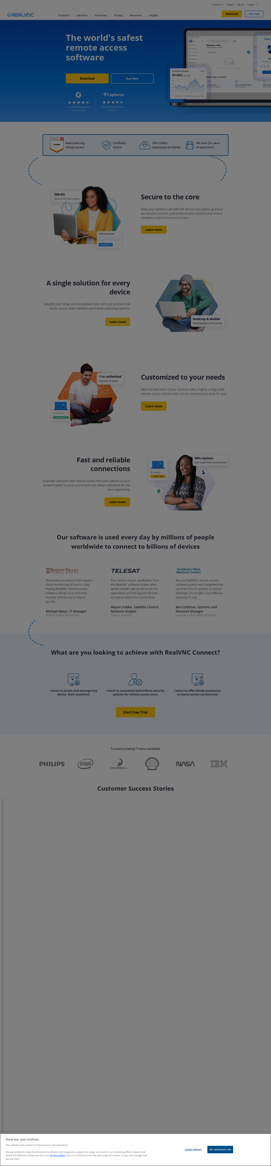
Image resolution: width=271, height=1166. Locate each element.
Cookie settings (193, 1149)
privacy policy (58, 1155)
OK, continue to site (220, 1149)
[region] (135, 1150)
